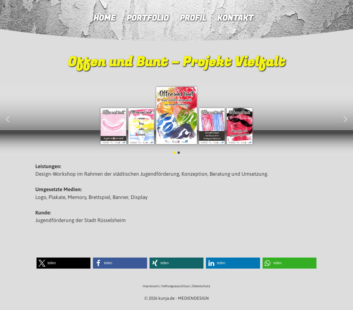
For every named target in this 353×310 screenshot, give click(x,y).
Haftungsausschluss (175, 286)
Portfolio (147, 18)
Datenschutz (201, 286)
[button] (8, 119)
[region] (176, 119)
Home (104, 18)
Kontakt (235, 18)
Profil (193, 18)
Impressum (151, 286)
